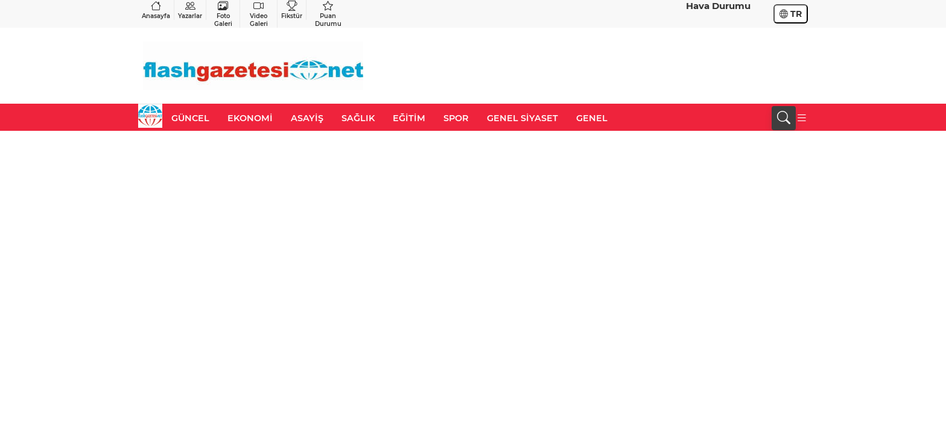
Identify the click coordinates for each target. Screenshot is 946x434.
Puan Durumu (328, 14)
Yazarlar (190, 10)
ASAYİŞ (307, 118)
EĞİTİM (409, 118)
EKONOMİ (250, 118)
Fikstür (291, 10)
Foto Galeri (223, 14)
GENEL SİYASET (522, 118)
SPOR (456, 118)
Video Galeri (258, 14)
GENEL (592, 118)
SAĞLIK (358, 118)
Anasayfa (156, 10)
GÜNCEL (190, 118)
